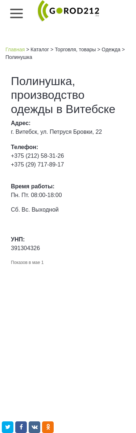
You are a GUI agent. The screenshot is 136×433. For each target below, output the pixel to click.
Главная (15, 49)
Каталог (39, 49)
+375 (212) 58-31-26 (37, 156)
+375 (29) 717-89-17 (37, 164)
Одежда (111, 49)
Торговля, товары (75, 49)
